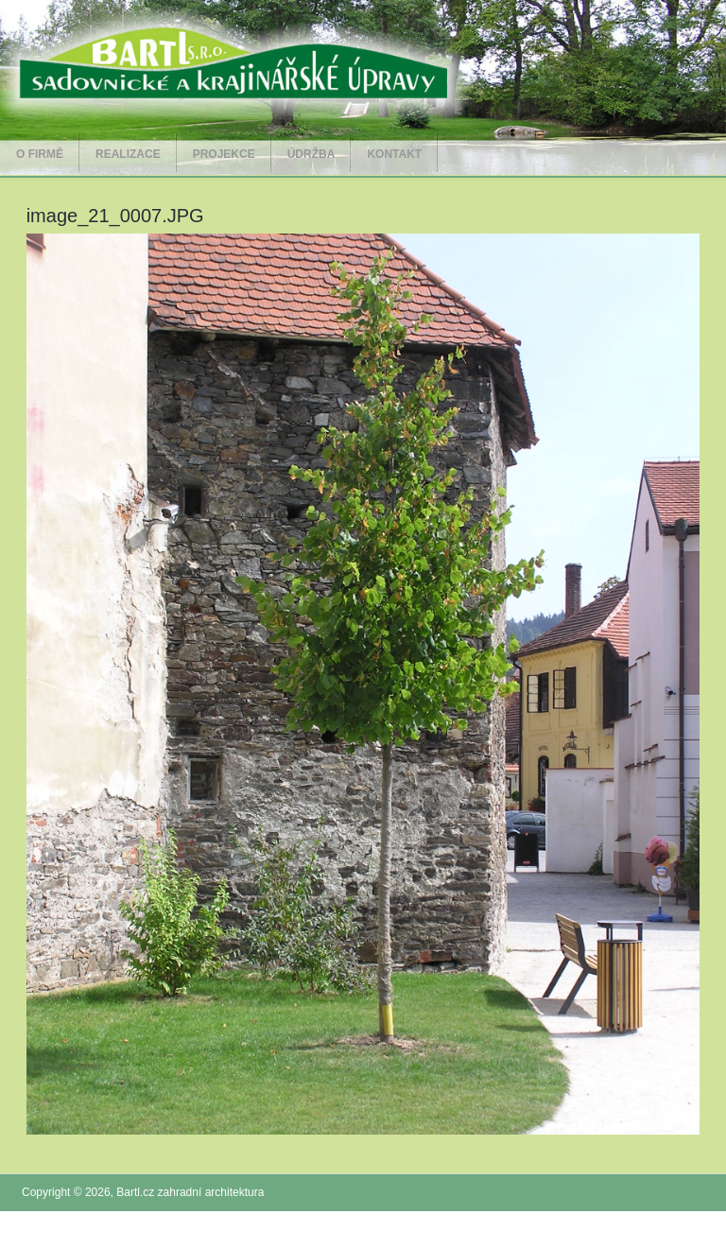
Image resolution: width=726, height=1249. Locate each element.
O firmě (39, 154)
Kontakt (394, 154)
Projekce (224, 154)
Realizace (128, 154)
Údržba (311, 154)
